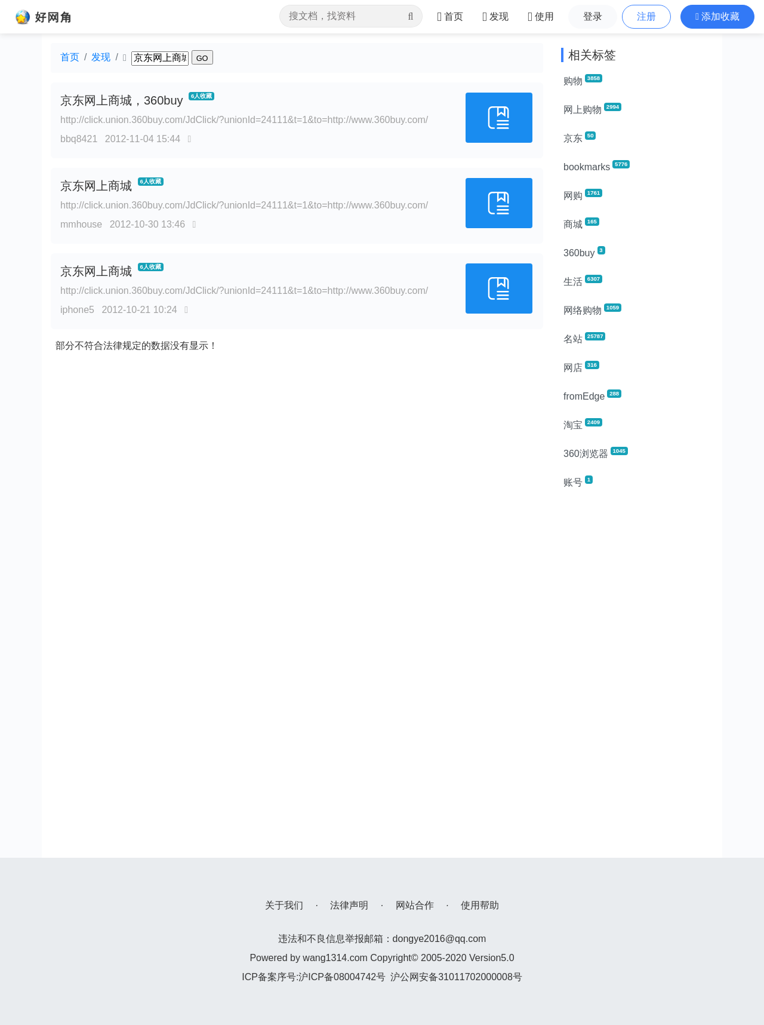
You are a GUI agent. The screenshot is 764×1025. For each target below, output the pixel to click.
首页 (69, 57)
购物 (582, 80)
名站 (584, 338)
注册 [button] (646, 16)
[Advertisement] (637, 678)
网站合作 (415, 905)
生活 (582, 281)
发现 (100, 57)
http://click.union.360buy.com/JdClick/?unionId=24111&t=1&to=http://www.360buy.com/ (244, 120)
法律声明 (349, 905)
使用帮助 (480, 905)
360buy (584, 252)
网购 (582, 195)
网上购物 (592, 109)
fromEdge (592, 395)
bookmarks (596, 166)
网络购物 (592, 309)
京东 (579, 137)
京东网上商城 (96, 185)
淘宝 (582, 424)
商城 (581, 223)
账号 (578, 481)
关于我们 (284, 905)
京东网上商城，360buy (121, 100)
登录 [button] (592, 16)
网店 (581, 367)
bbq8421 (78, 139)
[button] (717, 17)
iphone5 (77, 310)
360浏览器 (595, 453)
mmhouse (81, 224)
